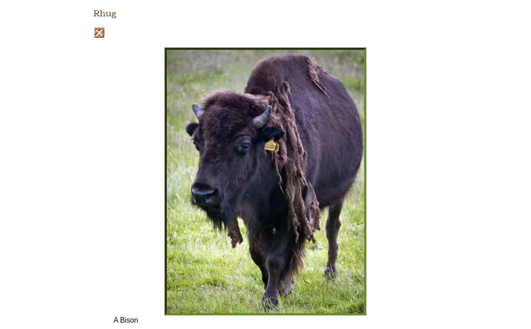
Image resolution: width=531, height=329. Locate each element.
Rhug (104, 14)
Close (99, 32)
